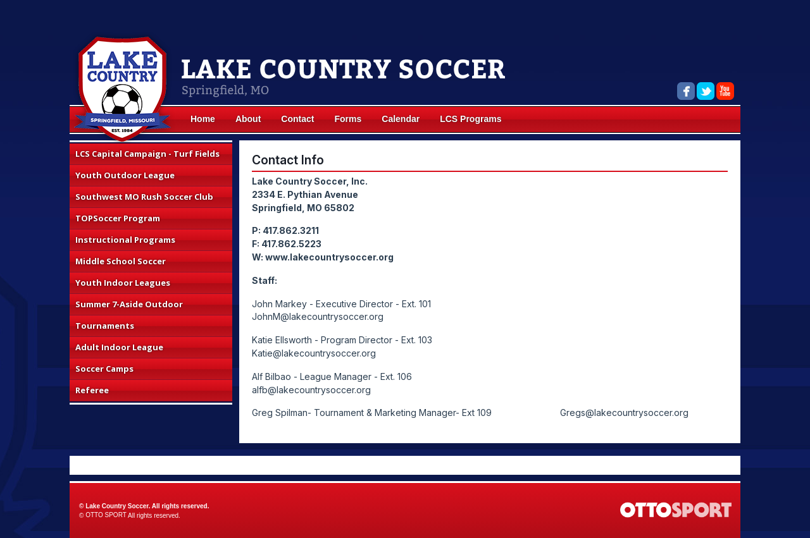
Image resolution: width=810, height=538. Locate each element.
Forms (347, 119)
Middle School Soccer (120, 261)
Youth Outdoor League (125, 175)
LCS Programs (470, 119)
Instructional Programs (125, 239)
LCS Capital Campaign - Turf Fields (147, 153)
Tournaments (104, 325)
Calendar (401, 119)
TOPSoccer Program (117, 218)
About (248, 119)
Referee (92, 390)
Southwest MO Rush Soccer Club (144, 196)
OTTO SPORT (106, 514)
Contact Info (288, 160)
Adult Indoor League (119, 347)
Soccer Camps (104, 368)
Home (202, 119)
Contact (297, 119)
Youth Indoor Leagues (122, 282)
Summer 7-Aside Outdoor (129, 304)
